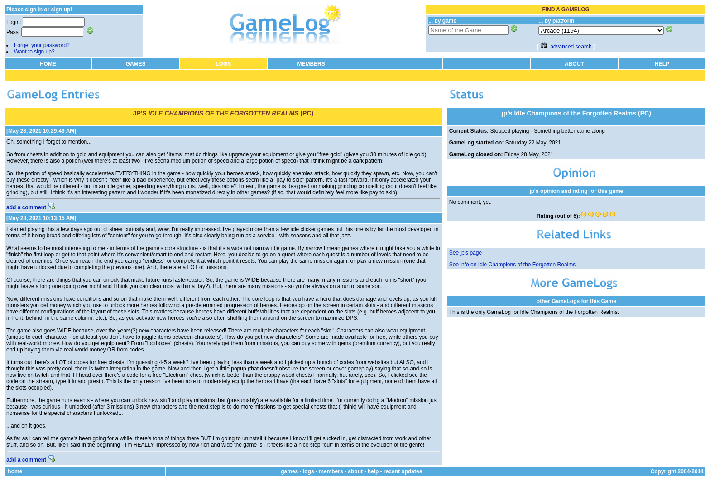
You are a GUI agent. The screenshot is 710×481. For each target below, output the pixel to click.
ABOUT (574, 64)
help (373, 471)
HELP (662, 64)
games (289, 471)
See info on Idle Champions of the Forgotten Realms (512, 264)
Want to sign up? (34, 51)
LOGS (223, 64)
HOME (48, 64)
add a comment (30, 207)
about (355, 471)
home (15, 471)
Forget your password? (42, 45)
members (331, 471)
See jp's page (465, 253)
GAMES (136, 64)
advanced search (570, 46)
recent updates (403, 471)
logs (308, 471)
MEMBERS (311, 64)
